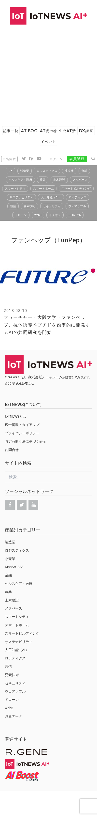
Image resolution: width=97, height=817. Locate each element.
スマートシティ (15, 188)
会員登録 (76, 159)
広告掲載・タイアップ (22, 425)
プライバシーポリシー (22, 433)
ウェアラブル (77, 206)
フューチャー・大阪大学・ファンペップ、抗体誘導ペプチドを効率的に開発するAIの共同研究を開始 (47, 325)
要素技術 (29, 206)
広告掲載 (9, 159)
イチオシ (55, 215)
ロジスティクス (47, 171)
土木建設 (59, 179)
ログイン (56, 159)
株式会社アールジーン (45, 377)
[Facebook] (10, 505)
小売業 (69, 171)
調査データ (13, 716)
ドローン (21, 215)
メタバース (80, 179)
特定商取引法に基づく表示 (25, 441)
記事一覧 (10, 131)
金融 (84, 171)
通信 (13, 206)
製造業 (24, 171)
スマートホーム (43, 188)
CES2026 (75, 215)
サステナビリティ (21, 197)
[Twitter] (22, 505)
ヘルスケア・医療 (20, 179)
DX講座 (86, 131)
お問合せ (12, 450)
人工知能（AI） (51, 197)
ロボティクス (77, 197)
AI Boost (29, 131)
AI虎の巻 (48, 131)
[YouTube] (33, 505)
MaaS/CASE (14, 567)
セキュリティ (52, 206)
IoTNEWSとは (15, 416)
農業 (43, 179)
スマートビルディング (76, 188)
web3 (38, 215)
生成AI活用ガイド (67, 131)
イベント (48, 141)
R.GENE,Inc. (25, 383)
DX (11, 171)
